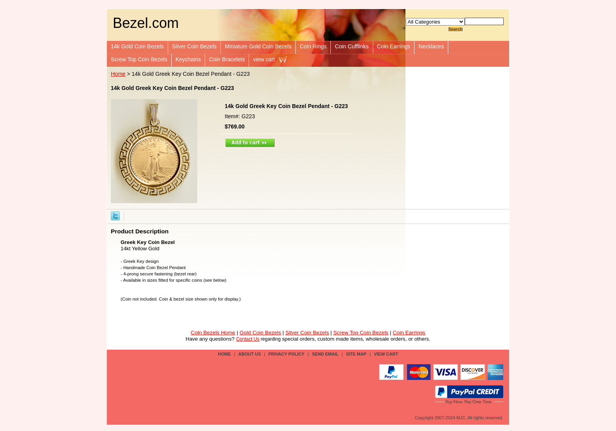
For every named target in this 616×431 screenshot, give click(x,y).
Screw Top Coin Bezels (139, 59)
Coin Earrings (394, 46)
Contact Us (247, 339)
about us (249, 354)
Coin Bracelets (227, 59)
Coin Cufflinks (351, 46)
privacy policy (286, 354)
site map (356, 354)
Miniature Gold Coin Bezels (258, 46)
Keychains (188, 59)
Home (118, 74)
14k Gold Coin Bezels (137, 46)
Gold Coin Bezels (260, 333)
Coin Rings (313, 46)
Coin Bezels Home (213, 333)
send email (325, 354)
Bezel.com (146, 23)
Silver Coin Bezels (194, 46)
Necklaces (431, 46)
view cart (264, 59)
